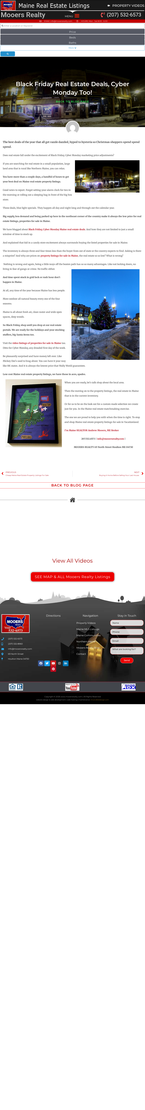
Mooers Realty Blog (87, 647)
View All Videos (72, 560)
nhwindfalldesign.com (99, 700)
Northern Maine (85, 641)
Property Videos (86, 623)
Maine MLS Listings (87, 629)
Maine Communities (88, 635)
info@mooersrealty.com (110, 438)
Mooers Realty (23, 15)
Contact (81, 654)
